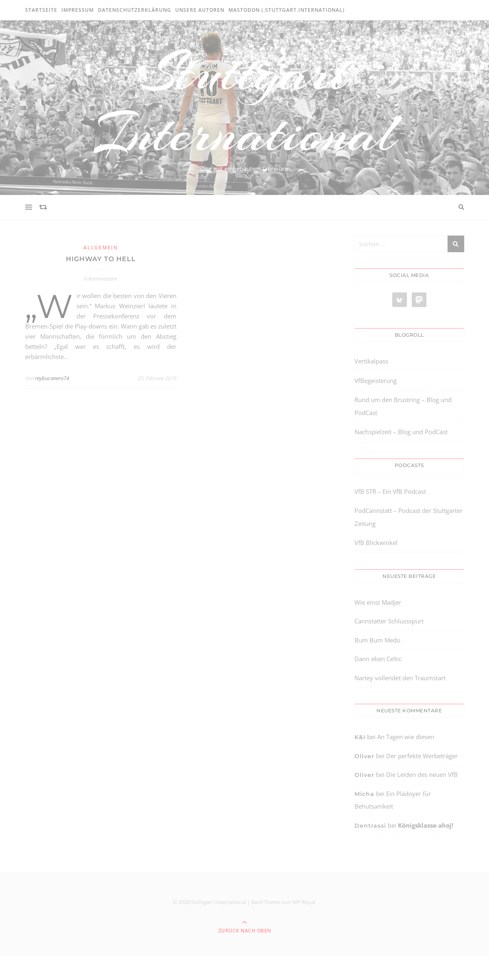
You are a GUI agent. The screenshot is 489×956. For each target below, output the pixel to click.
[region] (105, 887)
